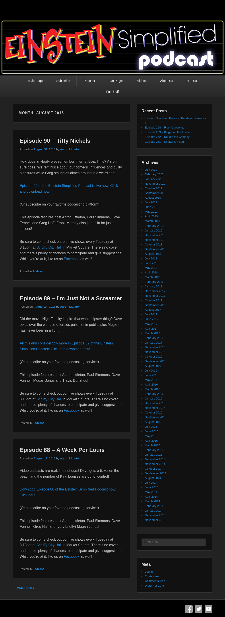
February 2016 (154, 394)
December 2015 (155, 403)
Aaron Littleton (70, 149)
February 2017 (154, 338)
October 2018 (153, 244)
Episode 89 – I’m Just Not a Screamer (71, 298)
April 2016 (151, 384)
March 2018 (152, 277)
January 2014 (153, 510)
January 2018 (153, 286)
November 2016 (155, 352)
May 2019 (151, 211)
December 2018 (155, 235)
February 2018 (154, 281)
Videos (142, 81)
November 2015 (155, 407)
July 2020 (151, 169)
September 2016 (155, 361)
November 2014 (155, 464)
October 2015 (153, 412)
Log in (149, 571)
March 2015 (152, 445)
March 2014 (152, 501)
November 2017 (155, 295)
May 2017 (151, 324)
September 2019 (155, 193)
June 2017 (151, 319)
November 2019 (155, 183)
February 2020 (154, 174)
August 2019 (153, 197)
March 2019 (152, 221)
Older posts (23, 588)
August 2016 (153, 366)
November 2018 (155, 239)
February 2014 (154, 506)
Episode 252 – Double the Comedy (167, 136)
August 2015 (153, 422)
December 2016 (155, 347)
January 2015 (153, 454)
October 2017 (153, 300)
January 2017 (153, 342)
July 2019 (151, 202)
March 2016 (152, 389)
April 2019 (151, 216)
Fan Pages (116, 81)
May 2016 (151, 380)
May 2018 (151, 267)
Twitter (198, 609)
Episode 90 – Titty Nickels (55, 140)
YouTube (208, 609)
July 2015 (151, 426)
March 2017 (152, 333)
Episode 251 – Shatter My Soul (164, 141)
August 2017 (153, 309)
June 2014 (151, 487)
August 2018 (153, 253)
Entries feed (152, 576)
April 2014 (151, 496)
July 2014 (151, 482)
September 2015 (155, 417)
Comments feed (155, 581)
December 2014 (155, 459)
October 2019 (153, 188)
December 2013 (155, 515)
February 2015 (154, 450)
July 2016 (151, 370)
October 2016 (153, 356)
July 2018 (151, 258)
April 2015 (151, 440)
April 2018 (151, 272)
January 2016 (153, 398)
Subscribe (63, 81)
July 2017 (151, 314)
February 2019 (154, 225)
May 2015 (151, 436)
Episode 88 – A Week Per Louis (62, 450)
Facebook (71, 259)
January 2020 (153, 179)
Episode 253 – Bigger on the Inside (167, 132)
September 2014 (155, 473)
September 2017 (155, 305)
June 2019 (151, 207)
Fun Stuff (112, 91)
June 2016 (151, 375)
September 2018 (155, 249)
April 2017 (151, 328)
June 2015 (151, 431)
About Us (166, 81)
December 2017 (155, 291)
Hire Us (191, 81)
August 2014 (153, 478)
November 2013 (155, 520)
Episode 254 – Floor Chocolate (164, 127)
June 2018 (151, 263)
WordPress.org (154, 585)
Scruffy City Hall (49, 247)
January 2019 (153, 230)
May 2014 (151, 492)
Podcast (89, 81)
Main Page (35, 81)
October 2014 (153, 468)
